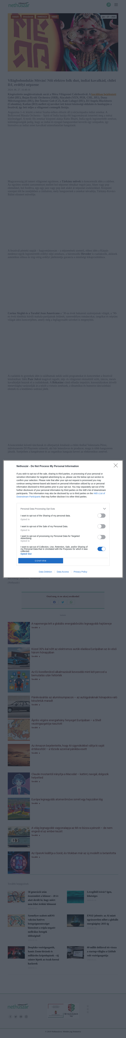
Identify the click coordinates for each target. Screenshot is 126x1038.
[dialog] (63, 519)
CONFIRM (40, 561)
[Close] (117, 466)
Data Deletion (45, 572)
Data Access (63, 572)
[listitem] (63, 508)
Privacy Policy (80, 572)
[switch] (101, 515)
